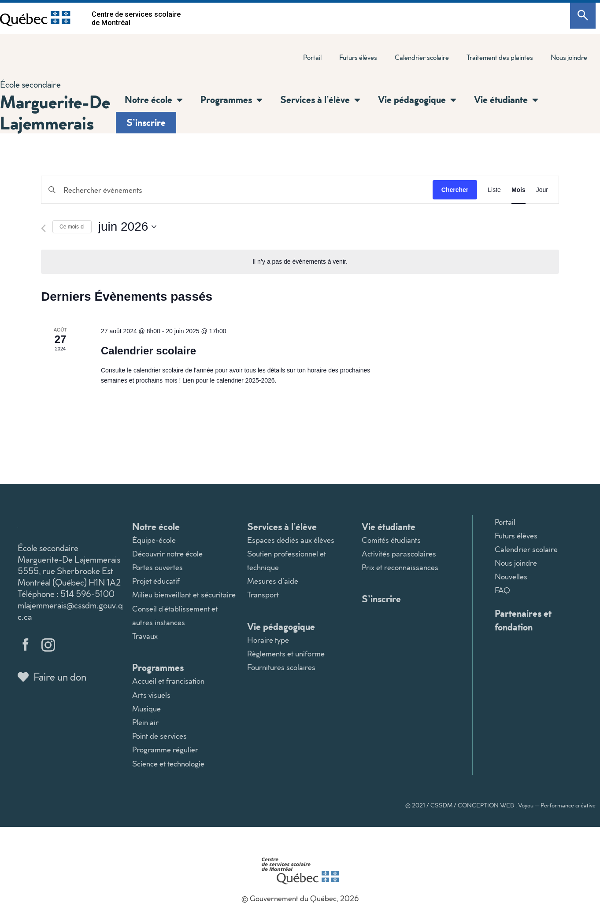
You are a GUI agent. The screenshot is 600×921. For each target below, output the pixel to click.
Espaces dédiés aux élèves (290, 539)
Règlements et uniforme (286, 653)
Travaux (145, 635)
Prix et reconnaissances (400, 567)
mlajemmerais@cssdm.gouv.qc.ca (70, 611)
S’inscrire (146, 122)
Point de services (159, 735)
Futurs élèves (358, 57)
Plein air (145, 722)
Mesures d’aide (272, 580)
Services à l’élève (320, 100)
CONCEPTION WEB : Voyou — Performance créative (527, 805)
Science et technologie (168, 763)
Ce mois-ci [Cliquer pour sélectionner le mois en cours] (72, 227)
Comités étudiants (391, 539)
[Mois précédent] (43, 228)
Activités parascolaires (399, 553)
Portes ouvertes (157, 567)
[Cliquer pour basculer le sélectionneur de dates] (127, 227)
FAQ (502, 590)
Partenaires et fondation (523, 620)
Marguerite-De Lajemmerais (55, 112)
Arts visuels (151, 694)
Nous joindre (569, 57)
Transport (263, 594)
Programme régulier (165, 749)
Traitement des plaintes (500, 57)
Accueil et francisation (168, 680)
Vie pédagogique (417, 100)
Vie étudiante (506, 100)
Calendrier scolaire (422, 57)
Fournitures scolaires (281, 667)
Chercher (454, 189)
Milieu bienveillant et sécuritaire (184, 594)
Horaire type (268, 639)
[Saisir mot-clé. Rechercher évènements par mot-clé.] (237, 190)
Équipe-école (154, 539)
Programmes (231, 100)
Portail (312, 57)
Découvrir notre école (167, 553)
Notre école (154, 100)
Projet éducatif (156, 580)
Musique (146, 708)
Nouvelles (511, 576)
